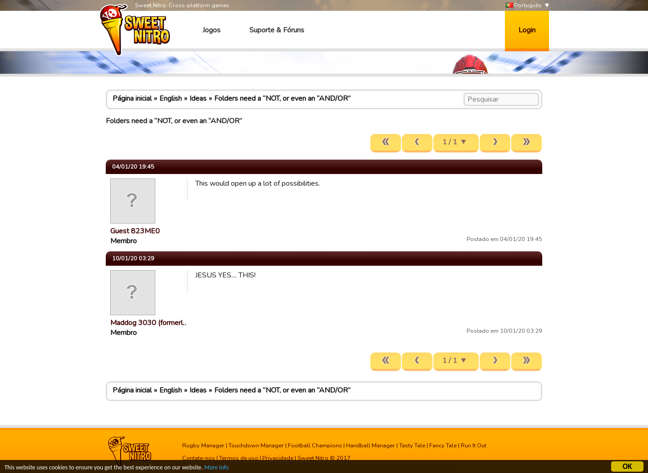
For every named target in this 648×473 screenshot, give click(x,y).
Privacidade (277, 458)
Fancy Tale (443, 446)
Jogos (211, 30)
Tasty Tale (412, 446)
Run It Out (473, 446)
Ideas (198, 98)
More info (216, 468)
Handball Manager (370, 446)
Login (527, 30)
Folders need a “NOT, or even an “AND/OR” (282, 98)
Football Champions (315, 446)
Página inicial (132, 98)
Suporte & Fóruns (276, 30)
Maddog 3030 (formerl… (149, 323)
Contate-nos (198, 458)
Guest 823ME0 (135, 231)
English (170, 98)
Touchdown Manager (256, 446)
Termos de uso (238, 458)
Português (524, 5)
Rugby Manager (203, 446)
